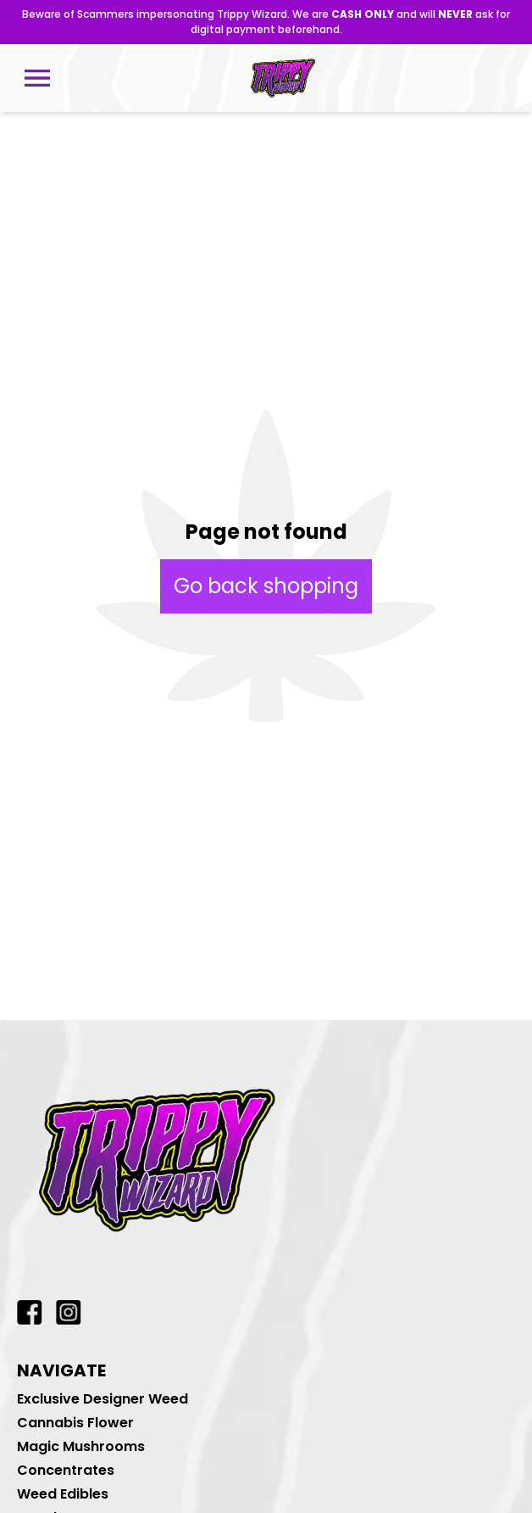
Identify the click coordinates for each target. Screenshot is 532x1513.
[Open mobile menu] (37, 78)
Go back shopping (266, 586)
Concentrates (65, 1470)
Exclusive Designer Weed (102, 1399)
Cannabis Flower (75, 1422)
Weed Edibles (62, 1494)
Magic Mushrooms (81, 1446)
